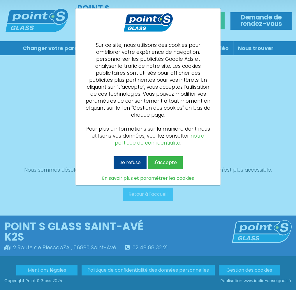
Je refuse (130, 162)
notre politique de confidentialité (159, 139)
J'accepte (165, 162)
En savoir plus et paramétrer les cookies (148, 178)
